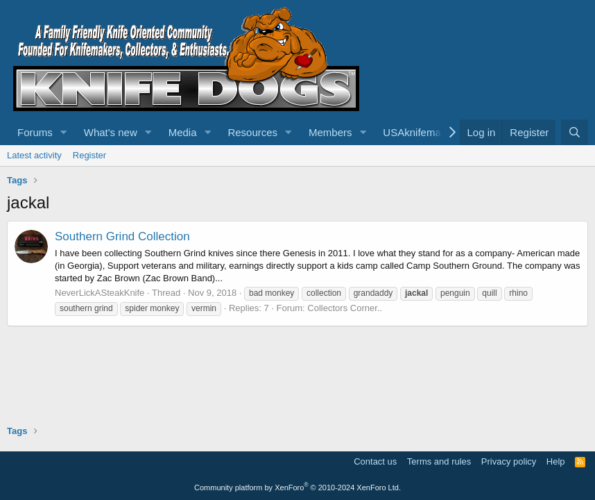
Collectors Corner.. (344, 308)
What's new (110, 132)
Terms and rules (439, 461)
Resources (252, 132)
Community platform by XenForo (297, 487)
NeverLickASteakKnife (99, 293)
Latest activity (34, 155)
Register (89, 155)
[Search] (574, 132)
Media (183, 132)
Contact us (375, 461)
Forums (35, 132)
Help (555, 461)
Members (330, 132)
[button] (64, 132)
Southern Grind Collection (122, 236)
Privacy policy (508, 461)
